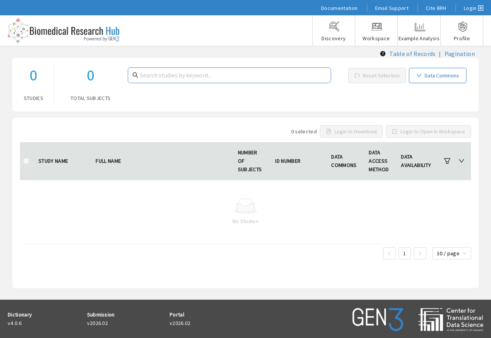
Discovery (333, 31)
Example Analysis (419, 31)
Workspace (376, 31)
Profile (462, 31)
